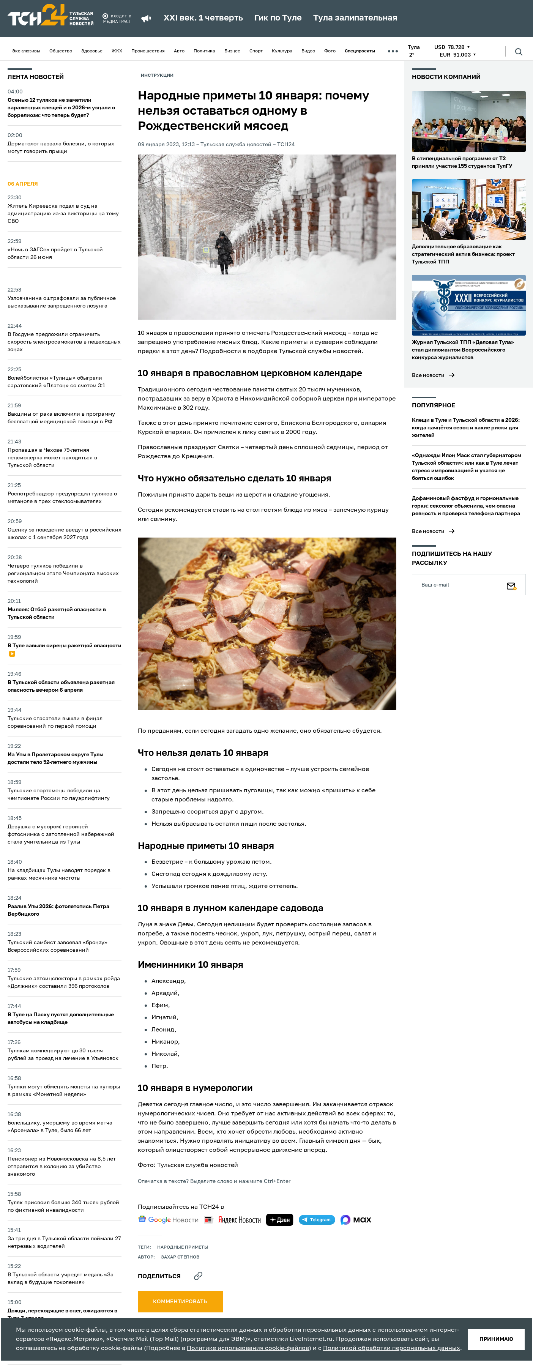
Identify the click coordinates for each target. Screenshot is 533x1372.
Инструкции (157, 75)
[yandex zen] (279, 1220)
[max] (356, 1220)
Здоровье (91, 51)
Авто (179, 51)
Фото (330, 51)
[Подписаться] (512, 584)
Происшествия (148, 51)
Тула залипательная (355, 18)
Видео (308, 51)
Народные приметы (182, 1247)
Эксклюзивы (26, 51)
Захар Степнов (180, 1257)
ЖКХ (117, 51)
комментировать (180, 1301)
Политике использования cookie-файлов (248, 1348)
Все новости (428, 375)
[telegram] (317, 1220)
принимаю (496, 1339)
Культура (282, 51)
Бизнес (232, 51)
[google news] (168, 1220)
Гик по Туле (278, 18)
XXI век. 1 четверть (203, 18)
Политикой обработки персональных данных (391, 1348)
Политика (204, 51)
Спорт (256, 51)
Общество (60, 51)
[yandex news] (232, 1219)
